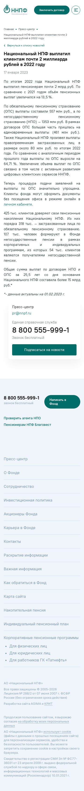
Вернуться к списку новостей (24, 45)
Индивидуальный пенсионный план (36, 624)
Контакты (12, 541)
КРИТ (48, 703)
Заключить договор (51, 10)
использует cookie (57, 731)
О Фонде (12, 472)
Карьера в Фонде (19, 527)
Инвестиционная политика (28, 500)
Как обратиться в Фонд (25, 582)
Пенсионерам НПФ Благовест (27, 424)
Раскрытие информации (26, 555)
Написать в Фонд (57, 402)
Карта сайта (15, 596)
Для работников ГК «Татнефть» (38, 660)
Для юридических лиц (29, 653)
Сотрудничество (19, 486)
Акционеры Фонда (20, 514)
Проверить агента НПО (22, 418)
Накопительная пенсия (25, 610)
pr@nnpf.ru (21, 313)
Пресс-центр (16, 459)
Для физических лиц (28, 646)
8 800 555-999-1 (40, 330)
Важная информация (23, 569)
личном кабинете (18, 204)
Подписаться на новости (44, 350)
